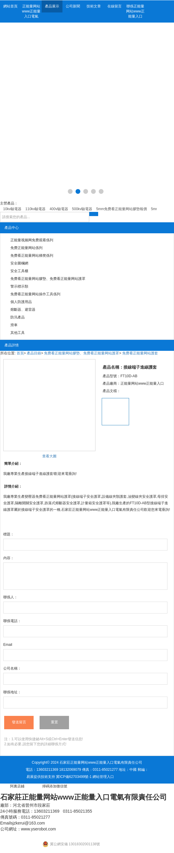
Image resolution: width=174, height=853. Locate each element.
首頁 (20, 353)
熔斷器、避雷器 (22, 309)
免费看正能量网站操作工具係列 (35, 294)
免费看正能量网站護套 (140, 353)
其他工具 (17, 333)
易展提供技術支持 (40, 777)
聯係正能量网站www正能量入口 (135, 11)
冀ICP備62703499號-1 (74, 777)
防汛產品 (17, 317)
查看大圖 (49, 456)
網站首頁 (10, 6)
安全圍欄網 (19, 263)
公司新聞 (73, 6)
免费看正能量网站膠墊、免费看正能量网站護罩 (47, 279)
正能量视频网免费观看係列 (31, 240)
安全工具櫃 (19, 271)
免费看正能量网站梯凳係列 (31, 255)
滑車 (14, 325)
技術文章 (94, 6)
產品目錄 (34, 353)
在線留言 (114, 6)
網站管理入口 (103, 777)
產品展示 (52, 6)
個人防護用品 (21, 302)
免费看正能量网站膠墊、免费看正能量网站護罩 (81, 353)
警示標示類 (19, 286)
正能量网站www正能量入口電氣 (31, 11)
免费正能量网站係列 (26, 248)
